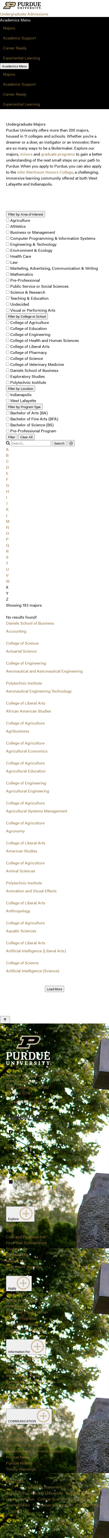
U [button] (7, 569)
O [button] (7, 533)
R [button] (7, 551)
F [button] (7, 479)
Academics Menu (14, 66)
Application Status (22, 1324)
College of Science (26, 358)
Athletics (18, 226)
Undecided (19, 304)
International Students (25, 1375)
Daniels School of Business (34, 370)
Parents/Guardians (23, 1387)
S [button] (7, 557)
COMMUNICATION (29, 1416)
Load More (54, 989)
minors (26, 154)
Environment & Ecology (31, 250)
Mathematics (21, 274)
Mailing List (16, 1261)
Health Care (20, 256)
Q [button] (7, 545)
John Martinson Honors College (45, 172)
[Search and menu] (54, 6)
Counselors (16, 1393)
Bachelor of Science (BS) (32, 425)
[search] (31, 443)
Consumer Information (53, 1505)
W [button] (8, 581)
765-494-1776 (18, 1093)
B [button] (7, 455)
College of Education (28, 328)
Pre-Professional (25, 280)
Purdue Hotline (19, 1463)
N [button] (7, 527)
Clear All (26, 437)
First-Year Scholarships (26, 1243)
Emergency (16, 1439)
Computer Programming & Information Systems (52, 238)
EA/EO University (47, 1493)
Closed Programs (21, 1318)
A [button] (7, 449)
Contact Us (18, 1511)
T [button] (7, 563)
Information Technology (27, 1445)
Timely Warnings (21, 1469)
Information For (26, 1347)
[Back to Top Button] (5, 1020)
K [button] (7, 509)
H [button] (7, 491)
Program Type (24, 406)
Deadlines (15, 1306)
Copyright (15, 1481)
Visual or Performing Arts (32, 310)
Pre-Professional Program (33, 431)
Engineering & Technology (33, 244)
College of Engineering (30, 334)
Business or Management (32, 232)
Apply (19, 1283)
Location (20, 388)
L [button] (7, 515)
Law (14, 262)
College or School (27, 316)
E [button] (7, 473)
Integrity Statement (83, 1493)
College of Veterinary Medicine (37, 364)
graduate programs (58, 154)
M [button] (8, 521)
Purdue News (18, 1457)
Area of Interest (25, 214)
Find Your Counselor (24, 1267)
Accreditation (18, 1505)
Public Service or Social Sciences (39, 286)
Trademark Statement (43, 1487)
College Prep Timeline (25, 1330)
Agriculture (20, 220)
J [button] (7, 503)
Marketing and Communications (34, 1451)
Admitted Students (22, 1357)
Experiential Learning (21, 58)
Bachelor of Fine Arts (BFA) (34, 419)
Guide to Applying (22, 1300)
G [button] (7, 485)
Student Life (16, 1249)
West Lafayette (23, 400)
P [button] (7, 539)
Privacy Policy (88, 1505)
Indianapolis (21, 394)
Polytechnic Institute (28, 382)
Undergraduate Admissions (24, 14)
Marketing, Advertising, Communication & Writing (54, 268)
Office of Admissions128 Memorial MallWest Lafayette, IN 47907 (27, 1081)
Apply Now (16, 1294)
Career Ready (15, 48)
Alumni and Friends (23, 1399)
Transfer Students (21, 1369)
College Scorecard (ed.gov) (61, 1499)
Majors (9, 28)
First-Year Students (23, 1363)
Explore (20, 1214)
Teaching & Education (29, 298)
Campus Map (18, 1255)
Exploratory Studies (27, 376)
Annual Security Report (26, 1427)
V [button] (7, 575)
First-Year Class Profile (26, 1312)
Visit (10, 1231)
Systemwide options (27, 1101)
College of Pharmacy (28, 352)
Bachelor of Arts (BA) (29, 413)
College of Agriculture (29, 322)
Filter (11, 437)
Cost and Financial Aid (26, 1237)
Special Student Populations (31, 1381)
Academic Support (19, 38)
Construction (17, 1433)
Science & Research (27, 292)
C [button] (7, 461)
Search (59, 443)
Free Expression (20, 1499)
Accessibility (17, 1493)
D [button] (7, 467)
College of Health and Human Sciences (44, 340)
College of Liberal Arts (30, 346)
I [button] (6, 497)
